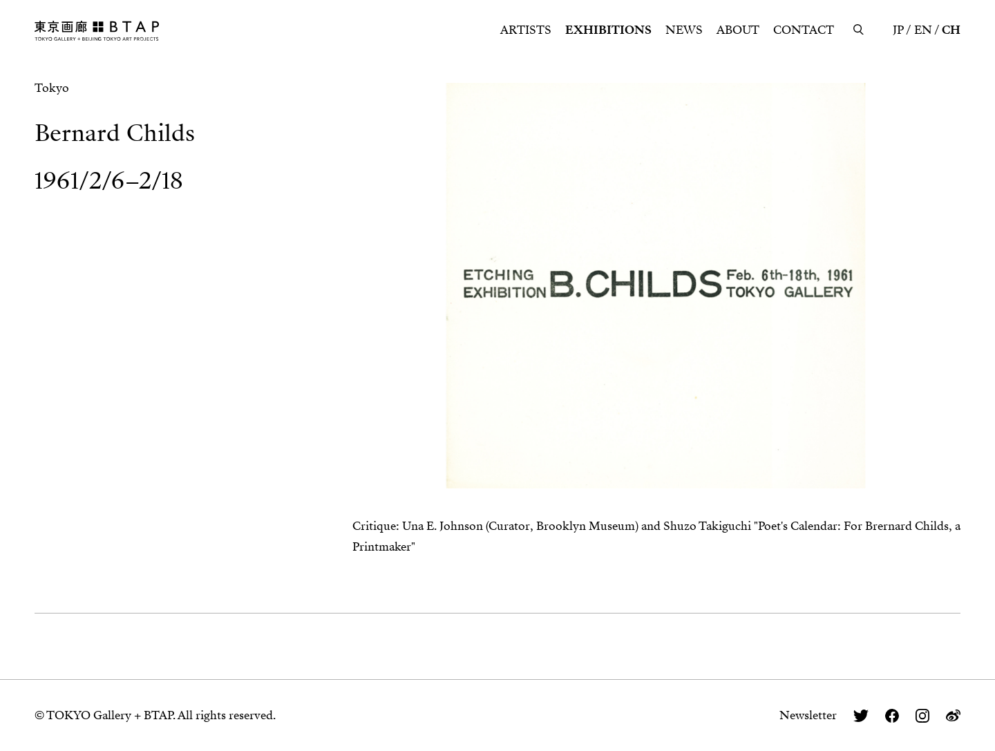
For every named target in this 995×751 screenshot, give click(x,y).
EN (923, 30)
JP (898, 30)
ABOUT (738, 30)
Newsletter (808, 715)
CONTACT (803, 30)
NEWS (684, 30)
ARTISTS (525, 30)
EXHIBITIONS (608, 30)
